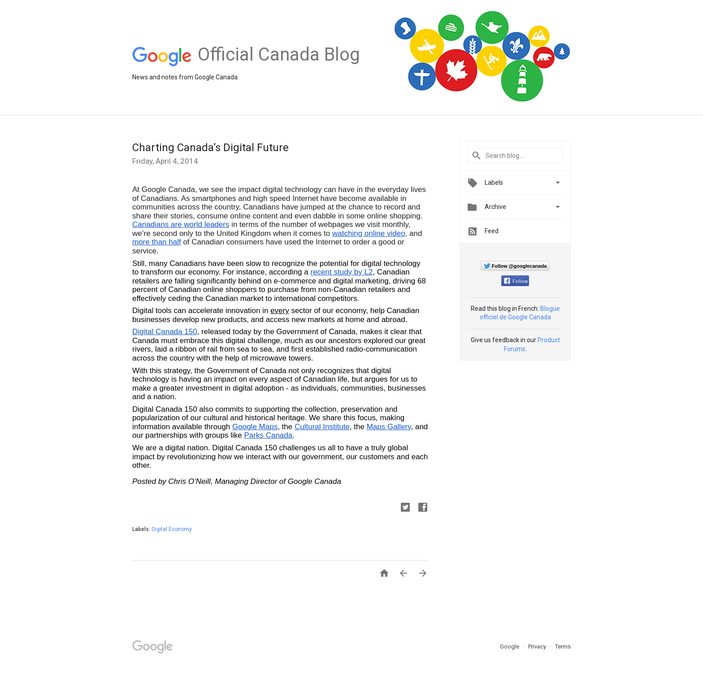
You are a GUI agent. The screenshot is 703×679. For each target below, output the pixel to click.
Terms (563, 646)
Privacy (537, 646)
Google (510, 646)
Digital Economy (172, 529)
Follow (516, 281)
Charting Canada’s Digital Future (210, 147)
